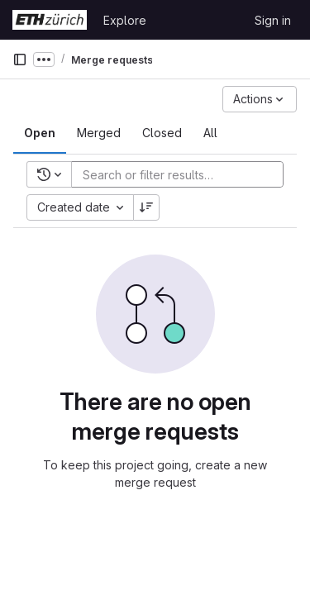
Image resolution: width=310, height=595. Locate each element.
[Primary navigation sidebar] (20, 59)
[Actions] (259, 99)
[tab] (39, 133)
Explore (124, 20)
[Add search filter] (182, 174)
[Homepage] (49, 20)
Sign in (273, 20)
